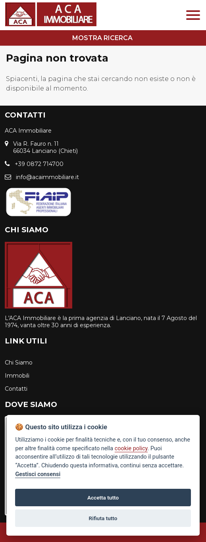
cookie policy (131, 448)
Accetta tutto (103, 497)
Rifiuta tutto (103, 518)
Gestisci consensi (37, 474)
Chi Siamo (19, 362)
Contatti (16, 388)
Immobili (17, 375)
